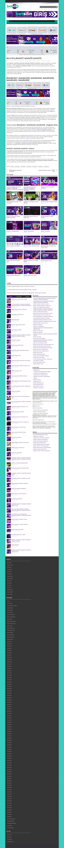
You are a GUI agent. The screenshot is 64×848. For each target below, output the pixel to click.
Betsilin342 (9, 780)
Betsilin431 (9, 798)
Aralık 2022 (9, 569)
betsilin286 (9, 733)
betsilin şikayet (10, 632)
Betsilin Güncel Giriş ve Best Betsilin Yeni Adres (13, 217)
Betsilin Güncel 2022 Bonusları (39, 442)
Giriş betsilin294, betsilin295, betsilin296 (17, 170)
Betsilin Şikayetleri (15, 544)
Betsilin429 (9, 794)
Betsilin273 (9, 706)
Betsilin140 (9, 661)
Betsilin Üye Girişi (10, 637)
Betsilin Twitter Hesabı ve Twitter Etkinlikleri (42, 447)
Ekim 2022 (9, 571)
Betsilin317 (15, 60)
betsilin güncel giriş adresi (13, 70)
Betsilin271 (9, 702)
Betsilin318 (18, 60)
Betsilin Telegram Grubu (38, 363)
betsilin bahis (9, 603)
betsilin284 (9, 729)
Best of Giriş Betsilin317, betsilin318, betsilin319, (21, 401)
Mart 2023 (9, 567)
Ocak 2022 (9, 585)
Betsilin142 (9, 666)
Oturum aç (9, 834)
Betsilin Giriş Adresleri (29, 231)
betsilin (12, 166)
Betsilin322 (34, 60)
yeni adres (15, 115)
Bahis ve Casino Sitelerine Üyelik (31, 245)
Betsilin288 (9, 738)
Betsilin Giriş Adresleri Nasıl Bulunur (40, 441)
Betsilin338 (9, 771)
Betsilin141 (9, 664)
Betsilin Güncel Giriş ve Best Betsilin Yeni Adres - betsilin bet (24, 289)
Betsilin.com (9, 641)
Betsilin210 (9, 693)
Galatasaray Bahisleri (11, 823)
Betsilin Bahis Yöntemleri (38, 436)
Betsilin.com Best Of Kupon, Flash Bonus (41, 450)
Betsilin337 (9, 769)
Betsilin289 (9, 740)
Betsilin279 (9, 720)
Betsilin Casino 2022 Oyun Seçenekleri (41, 437)
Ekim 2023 (9, 562)
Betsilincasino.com (37, 381)
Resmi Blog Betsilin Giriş (38, 384)
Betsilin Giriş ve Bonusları (17, 452)
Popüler (10, 296)
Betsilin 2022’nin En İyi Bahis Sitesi (40, 349)
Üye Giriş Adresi (10, 827)
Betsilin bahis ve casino (38, 386)
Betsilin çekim (10, 612)
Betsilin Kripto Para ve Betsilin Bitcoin (41, 350)
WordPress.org (10, 841)
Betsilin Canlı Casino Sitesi (30, 275)
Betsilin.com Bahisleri (16, 391)
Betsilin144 (9, 670)
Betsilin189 (9, 686)
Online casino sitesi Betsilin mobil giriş (19, 375)
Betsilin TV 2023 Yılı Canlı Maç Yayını (41, 445)
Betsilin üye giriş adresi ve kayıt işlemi (19, 309)
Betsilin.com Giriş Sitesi (16, 437)
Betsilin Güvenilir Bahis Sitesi (13, 275)
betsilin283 (9, 726)
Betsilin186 (9, 679)
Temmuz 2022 (10, 578)
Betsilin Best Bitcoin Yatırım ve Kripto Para (46, 170)
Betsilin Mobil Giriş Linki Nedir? (18, 411)
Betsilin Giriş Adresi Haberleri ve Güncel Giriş (21, 365)
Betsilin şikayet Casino (46, 260)
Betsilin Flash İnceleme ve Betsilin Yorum (20, 416)
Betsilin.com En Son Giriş (17, 370)
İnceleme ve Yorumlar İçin (38, 387)
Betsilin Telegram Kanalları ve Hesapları (41, 444)
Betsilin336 (9, 767)
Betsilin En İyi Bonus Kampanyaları (40, 439)
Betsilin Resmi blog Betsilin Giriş (40, 373)
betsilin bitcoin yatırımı (28, 140)
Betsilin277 (9, 715)
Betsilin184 (9, 675)
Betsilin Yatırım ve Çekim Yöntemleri (19, 493)
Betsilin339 (9, 774)
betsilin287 (9, 735)
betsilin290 (9, 742)
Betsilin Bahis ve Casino (12, 605)
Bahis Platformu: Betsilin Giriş (18, 314)
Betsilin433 (9, 803)
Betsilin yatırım (10, 639)
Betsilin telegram (10, 634)
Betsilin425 (9, 785)
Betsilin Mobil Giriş (11, 630)
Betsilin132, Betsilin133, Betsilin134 (19, 488)
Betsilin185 (9, 677)
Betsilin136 (9, 652)
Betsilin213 (9, 699)
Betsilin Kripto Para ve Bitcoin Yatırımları (20, 524)
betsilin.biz (35, 423)
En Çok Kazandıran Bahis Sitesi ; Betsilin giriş (21, 386)
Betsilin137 (9, 655)
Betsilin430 (9, 796)
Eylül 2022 (9, 574)
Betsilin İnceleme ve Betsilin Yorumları (19, 519)
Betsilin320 (26, 60)
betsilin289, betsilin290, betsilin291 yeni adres (21, 478)
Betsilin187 (9, 681)
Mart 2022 (9, 580)
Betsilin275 (9, 711)
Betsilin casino (10, 610)
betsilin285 (9, 731)
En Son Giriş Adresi (11, 818)
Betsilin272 (9, 704)
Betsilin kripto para (11, 628)
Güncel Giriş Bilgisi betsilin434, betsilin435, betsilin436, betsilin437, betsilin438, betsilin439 (14, 188)
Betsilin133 (9, 646)
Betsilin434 (9, 805)
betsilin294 (9, 747)
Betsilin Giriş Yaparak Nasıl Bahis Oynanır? (20, 350)
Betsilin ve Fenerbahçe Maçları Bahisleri (20, 462)
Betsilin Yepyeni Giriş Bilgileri (13, 245)
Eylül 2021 (9, 587)
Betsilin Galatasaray (11, 616)
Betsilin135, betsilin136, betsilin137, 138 (20, 406)
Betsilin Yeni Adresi (45, 231)
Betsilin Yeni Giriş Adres (37, 408)
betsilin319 (29, 166)
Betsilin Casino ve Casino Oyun (18, 447)
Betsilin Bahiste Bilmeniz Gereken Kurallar (20, 468)
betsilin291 (9, 744)
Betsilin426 (9, 787)
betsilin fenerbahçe (11, 614)
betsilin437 (9, 812)
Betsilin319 (22, 60)
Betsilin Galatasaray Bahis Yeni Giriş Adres (20, 442)
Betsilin (11, 60)
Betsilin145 (9, 673)
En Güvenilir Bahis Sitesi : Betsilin (18, 534)
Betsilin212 (9, 697)
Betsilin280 (9, 722)
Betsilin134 (9, 648)
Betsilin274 (9, 708)
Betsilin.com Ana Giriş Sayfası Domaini (19, 299)
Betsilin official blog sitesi (38, 382)
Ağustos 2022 (10, 576)
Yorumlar (27, 296)
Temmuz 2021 (10, 592)
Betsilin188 (9, 684)
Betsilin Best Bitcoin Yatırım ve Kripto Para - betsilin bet (23, 286)
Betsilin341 (9, 778)
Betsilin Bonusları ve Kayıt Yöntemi (19, 427)
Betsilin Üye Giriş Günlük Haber (39, 449)
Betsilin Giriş (9, 619)
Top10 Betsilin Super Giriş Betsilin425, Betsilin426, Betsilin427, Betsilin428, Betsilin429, (30, 188)
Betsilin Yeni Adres (37, 379)
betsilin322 (46, 166)
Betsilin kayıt (9, 625)
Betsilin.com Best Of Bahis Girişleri (49, 201)
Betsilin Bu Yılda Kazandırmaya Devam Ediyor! (21, 360)
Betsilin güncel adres (11, 621)
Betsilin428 (9, 791)
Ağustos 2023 (10, 565)
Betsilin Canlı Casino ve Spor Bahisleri (42, 376)
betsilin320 (35, 166)
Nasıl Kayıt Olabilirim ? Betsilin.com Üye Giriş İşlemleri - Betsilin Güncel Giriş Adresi (29, 292)
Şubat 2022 (9, 583)
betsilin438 (9, 814)
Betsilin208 (9, 688)
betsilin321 (40, 166)
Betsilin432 (9, 800)
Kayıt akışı (9, 837)
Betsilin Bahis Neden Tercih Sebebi (40, 434)
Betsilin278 (9, 717)
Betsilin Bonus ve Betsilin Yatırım (41, 374)
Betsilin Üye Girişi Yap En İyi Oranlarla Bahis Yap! (43, 344)
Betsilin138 (9, 657)
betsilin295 (9, 749)
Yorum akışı (9, 839)
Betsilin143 (9, 668)
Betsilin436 (9, 809)
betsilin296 (9, 751)
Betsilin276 (9, 713)
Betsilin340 (9, 776)
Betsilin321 (30, 60)
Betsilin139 (9, 659)
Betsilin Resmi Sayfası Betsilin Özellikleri (42, 371)
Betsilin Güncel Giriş (11, 623)
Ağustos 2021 (10, 589)
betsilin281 (9, 724)
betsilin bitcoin (10, 607)
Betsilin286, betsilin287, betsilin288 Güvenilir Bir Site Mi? (44, 321)
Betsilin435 (9, 807)
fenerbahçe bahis (10, 821)
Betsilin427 (9, 789)
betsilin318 (43, 129)
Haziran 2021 (10, 594)
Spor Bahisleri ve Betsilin (17, 329)
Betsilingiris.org (36, 370)
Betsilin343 (9, 782)
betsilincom (9, 816)
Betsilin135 (9, 650)
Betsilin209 (9, 690)
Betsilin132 (9, 643)
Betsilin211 (9, 695)
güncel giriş (9, 825)
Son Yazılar (19, 296)
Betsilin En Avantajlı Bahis (12, 231)
